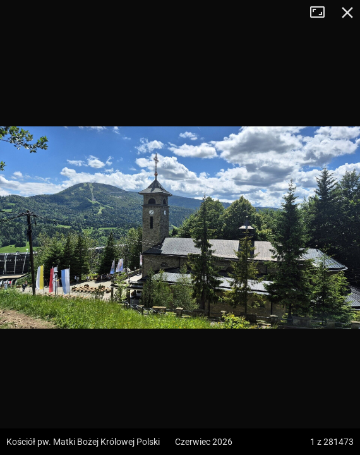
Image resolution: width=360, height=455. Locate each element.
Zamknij (347, 12)
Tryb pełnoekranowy (322, 12)
